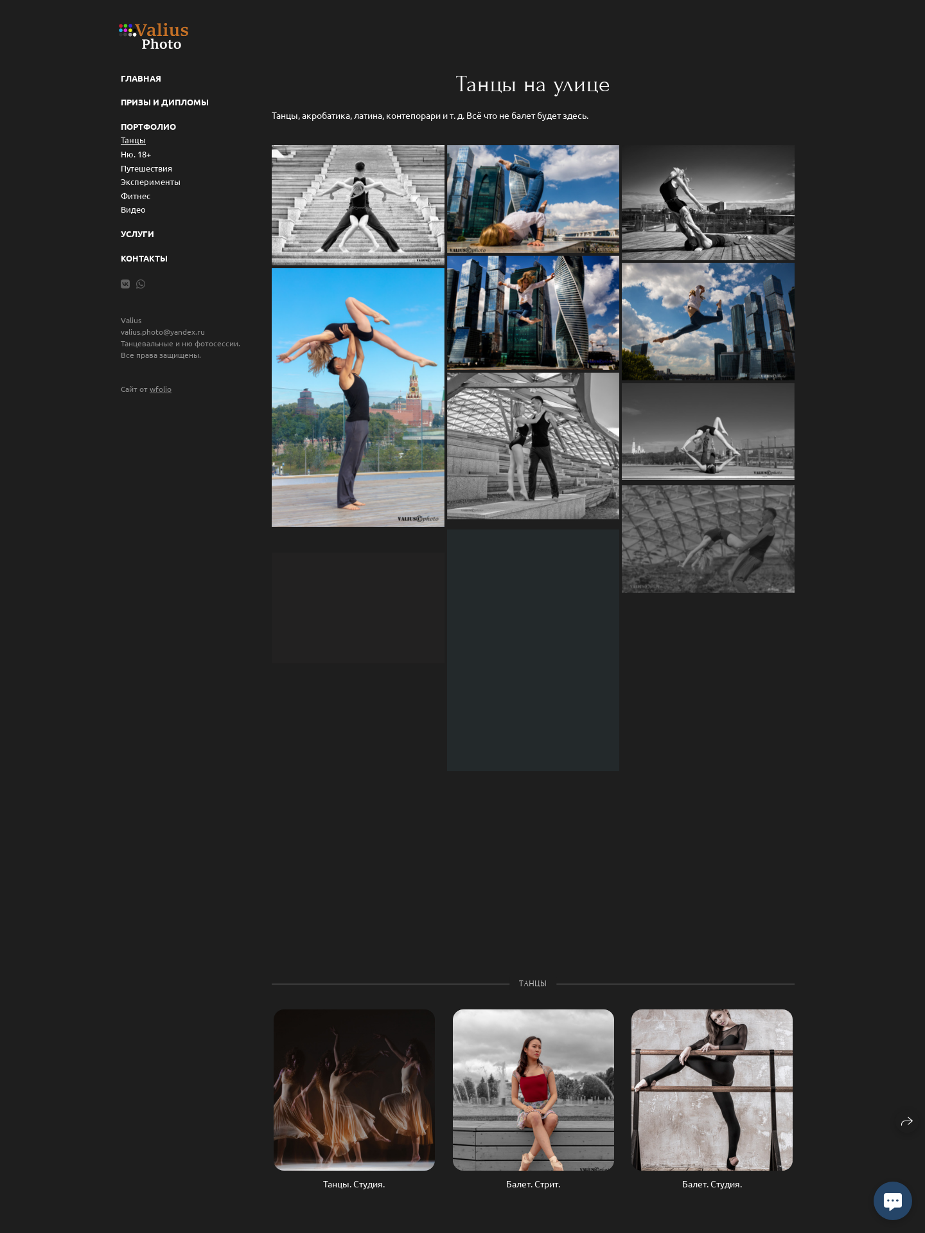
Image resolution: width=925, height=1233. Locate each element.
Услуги (137, 233)
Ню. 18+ (136, 153)
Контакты (144, 258)
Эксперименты (151, 181)
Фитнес (135, 195)
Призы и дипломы (165, 101)
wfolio (161, 389)
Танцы (133, 139)
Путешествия (146, 168)
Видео (133, 209)
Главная (141, 78)
